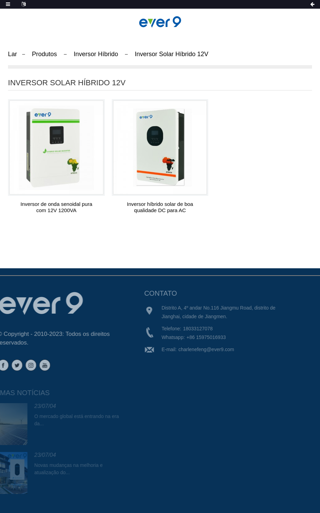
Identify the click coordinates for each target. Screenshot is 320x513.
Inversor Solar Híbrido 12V (171, 54)
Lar (12, 54)
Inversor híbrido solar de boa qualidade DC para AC (160, 207)
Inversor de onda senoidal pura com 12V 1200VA (56, 207)
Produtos (44, 54)
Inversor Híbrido (96, 54)
